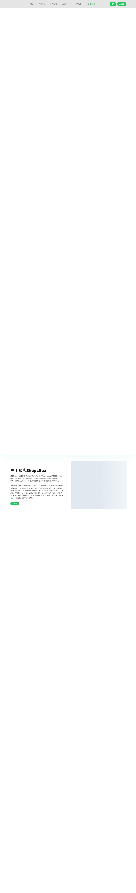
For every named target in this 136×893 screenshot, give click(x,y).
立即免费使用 (68, 242)
